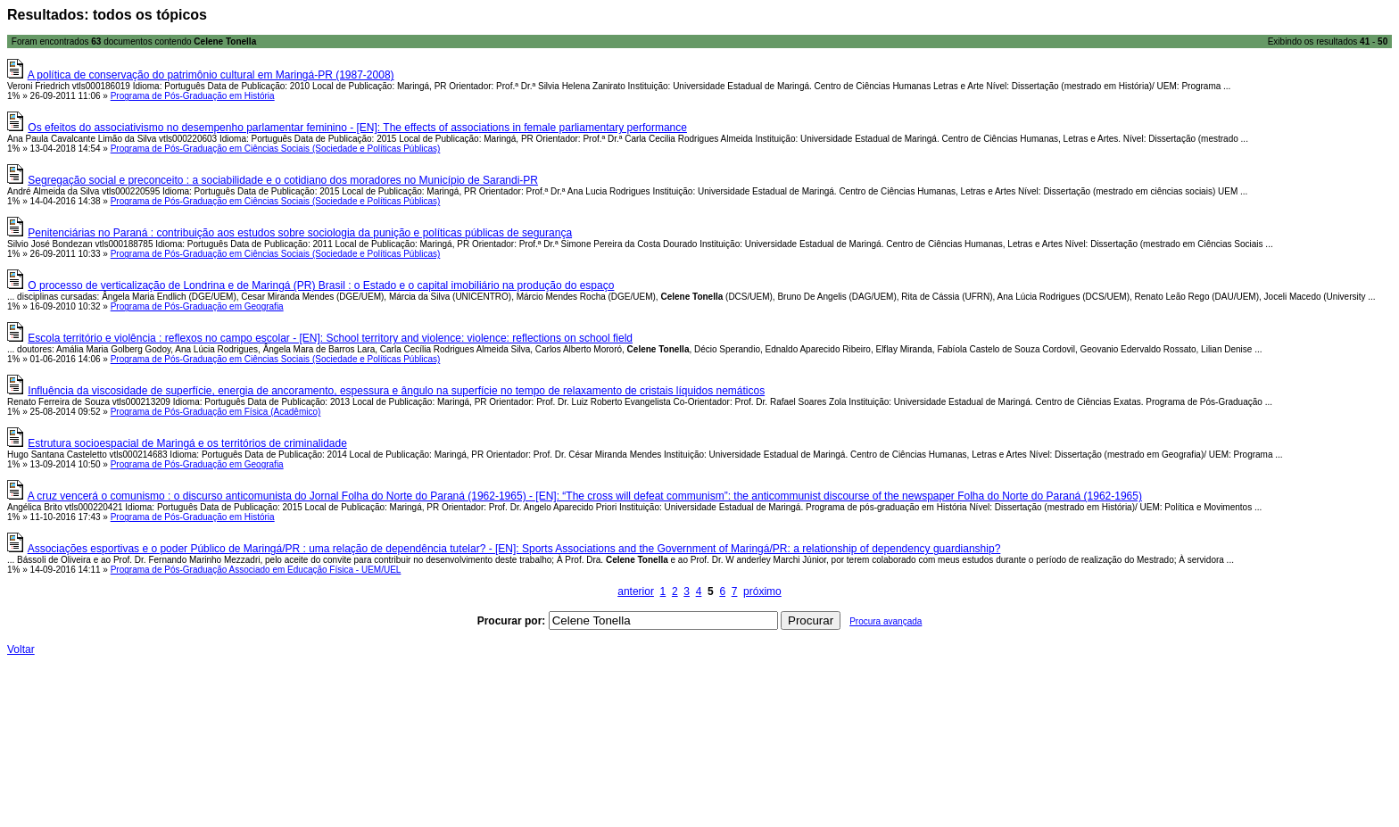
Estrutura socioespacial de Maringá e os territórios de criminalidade (187, 443)
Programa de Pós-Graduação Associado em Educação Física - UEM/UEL (256, 570)
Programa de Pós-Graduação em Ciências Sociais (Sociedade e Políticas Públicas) (276, 148)
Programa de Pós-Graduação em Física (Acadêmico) (216, 412)
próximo (762, 591)
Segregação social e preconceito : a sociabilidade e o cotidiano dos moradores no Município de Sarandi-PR (283, 180)
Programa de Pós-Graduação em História (193, 96)
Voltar (21, 649)
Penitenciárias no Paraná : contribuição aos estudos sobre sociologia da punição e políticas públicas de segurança (300, 233)
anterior (635, 591)
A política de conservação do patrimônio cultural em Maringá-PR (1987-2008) (211, 75)
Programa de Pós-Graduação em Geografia (197, 306)
